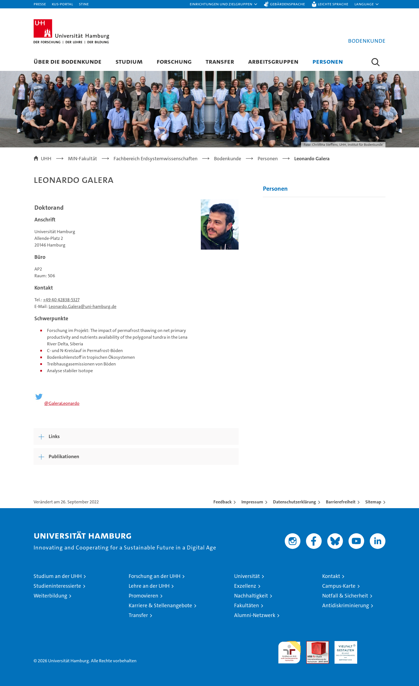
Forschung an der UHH (154, 576)
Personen (327, 61)
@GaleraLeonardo (61, 403)
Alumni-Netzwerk (254, 615)
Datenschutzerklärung (294, 502)
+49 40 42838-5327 (61, 300)
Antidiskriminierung (345, 605)
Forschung (174, 61)
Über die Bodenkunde (68, 61)
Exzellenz (245, 585)
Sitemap (373, 502)
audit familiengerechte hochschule (289, 650)
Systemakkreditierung (374, 644)
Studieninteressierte (57, 585)
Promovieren (143, 595)
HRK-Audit (344, 644)
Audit (311, 644)
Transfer (220, 61)
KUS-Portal (62, 4)
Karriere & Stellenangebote (160, 605)
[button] (224, 4)
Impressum (252, 502)
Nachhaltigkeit (251, 595)
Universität (247, 576)
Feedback (222, 502)
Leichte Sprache (333, 4)
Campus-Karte (339, 585)
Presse (40, 4)
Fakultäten (246, 605)
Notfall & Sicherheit (345, 595)
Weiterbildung (50, 595)
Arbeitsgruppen (273, 61)
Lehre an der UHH (149, 585)
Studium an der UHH (58, 576)
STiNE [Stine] (84, 4)
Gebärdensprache (287, 4)
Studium (129, 61)
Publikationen (64, 456)
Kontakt (331, 576)
